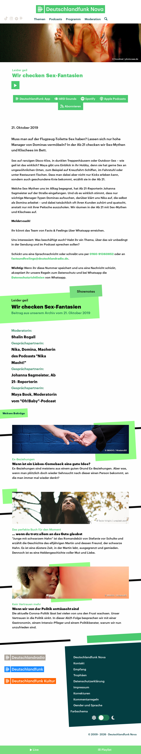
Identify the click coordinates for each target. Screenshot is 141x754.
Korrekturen (81, 693)
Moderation (93, 19)
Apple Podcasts (113, 99)
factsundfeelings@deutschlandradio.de (39, 258)
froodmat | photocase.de (126, 59)
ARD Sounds (65, 99)
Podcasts (55, 19)
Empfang (79, 669)
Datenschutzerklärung (88, 681)
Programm (73, 19)
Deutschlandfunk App (32, 99)
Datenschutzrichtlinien (27, 277)
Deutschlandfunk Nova (89, 657)
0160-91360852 (102, 254)
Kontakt (78, 663)
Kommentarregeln (86, 699)
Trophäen (80, 675)
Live (36, 749)
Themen (39, 19)
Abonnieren (70, 106)
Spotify (88, 99)
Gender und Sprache (87, 705)
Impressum (81, 687)
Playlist (106, 749)
